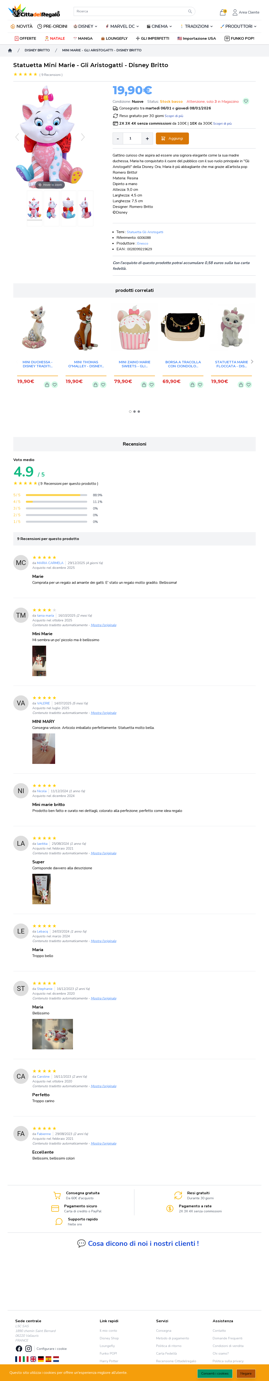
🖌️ (239, 26)
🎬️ (160, 26)
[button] (197, 38)
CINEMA (160, 26)
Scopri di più (174, 116)
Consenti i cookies (215, 1373)
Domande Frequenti (227, 1338)
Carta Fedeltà (166, 1353)
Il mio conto (108, 1330)
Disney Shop (109, 1338)
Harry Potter (109, 1361)
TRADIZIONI (197, 26)
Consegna (163, 1330)
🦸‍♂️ (122, 26)
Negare (246, 1373)
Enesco (142, 243)
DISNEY (85, 26)
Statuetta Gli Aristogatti (145, 232)
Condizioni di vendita (228, 1346)
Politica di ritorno (169, 1346)
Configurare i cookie (52, 1349)
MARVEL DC (122, 26)
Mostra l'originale (103, 625)
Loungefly (107, 1346)
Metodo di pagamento (172, 1338)
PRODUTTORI (239, 26)
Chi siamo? (221, 1353)
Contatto (219, 1330)
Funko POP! (108, 1353)
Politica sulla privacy (228, 1361)
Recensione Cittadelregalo (176, 1361)
